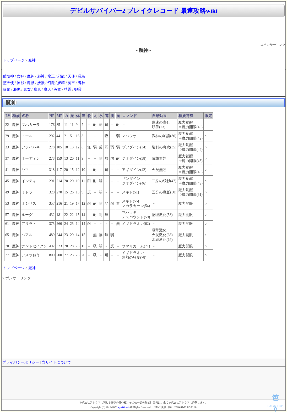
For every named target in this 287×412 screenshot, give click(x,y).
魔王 (71, 83)
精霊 (67, 89)
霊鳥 (81, 76)
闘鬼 (6, 89)
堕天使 (8, 83)
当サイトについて (56, 362)
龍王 (51, 76)
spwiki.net (123, 407)
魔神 (32, 60)
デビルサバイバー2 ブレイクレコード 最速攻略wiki (143, 10)
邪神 (41, 76)
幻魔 (51, 83)
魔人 (47, 89)
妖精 (61, 83)
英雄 (57, 89)
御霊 (78, 89)
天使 (71, 76)
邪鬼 (16, 89)
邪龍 (61, 76)
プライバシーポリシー (20, 362)
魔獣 (30, 83)
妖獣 (41, 83)
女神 (20, 76)
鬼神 (81, 83)
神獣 (20, 83)
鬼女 (27, 89)
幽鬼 (37, 89)
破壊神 (8, 76)
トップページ (14, 60)
